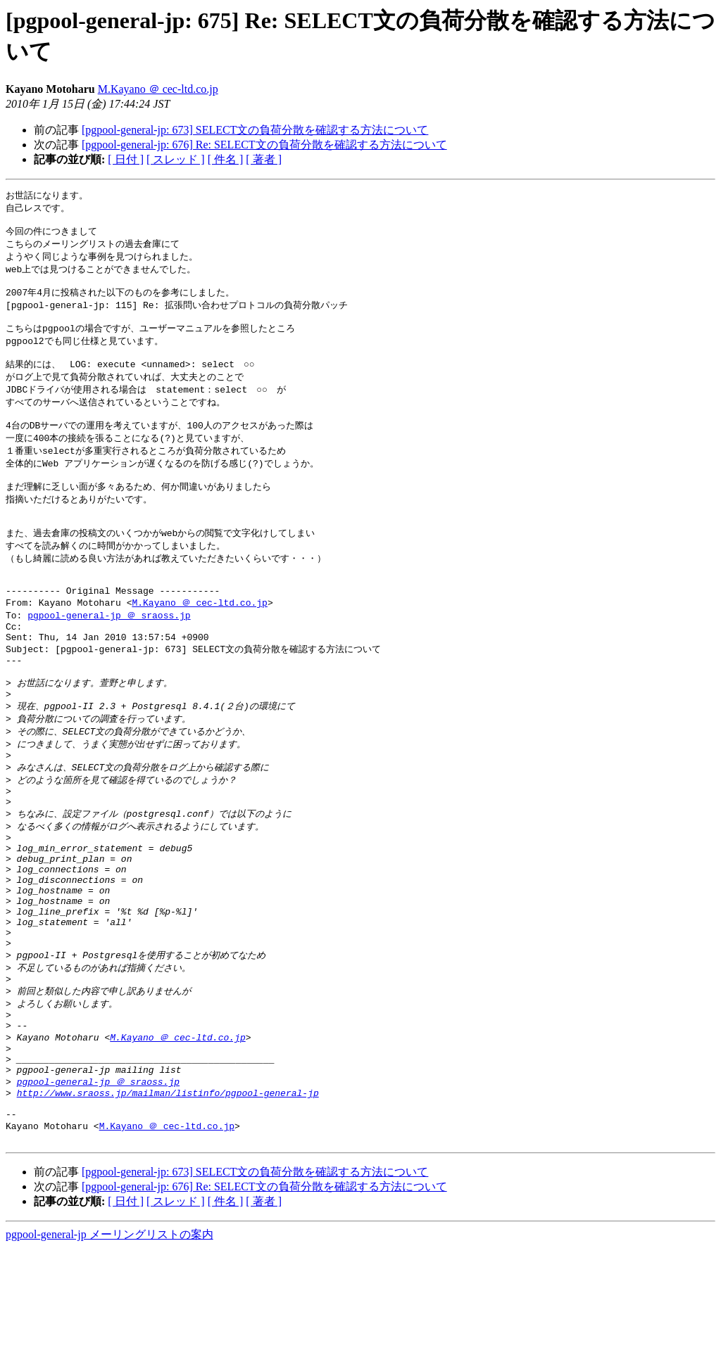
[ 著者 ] (264, 159)
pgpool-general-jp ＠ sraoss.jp (108, 655)
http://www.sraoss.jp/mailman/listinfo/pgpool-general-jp (168, 1199)
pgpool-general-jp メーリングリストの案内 (109, 1348)
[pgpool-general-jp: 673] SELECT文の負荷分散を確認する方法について (255, 130)
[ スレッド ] (175, 159)
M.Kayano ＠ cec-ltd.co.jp (158, 89)
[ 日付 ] (126, 159)
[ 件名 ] (226, 159)
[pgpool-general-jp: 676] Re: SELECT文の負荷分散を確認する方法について (264, 145)
